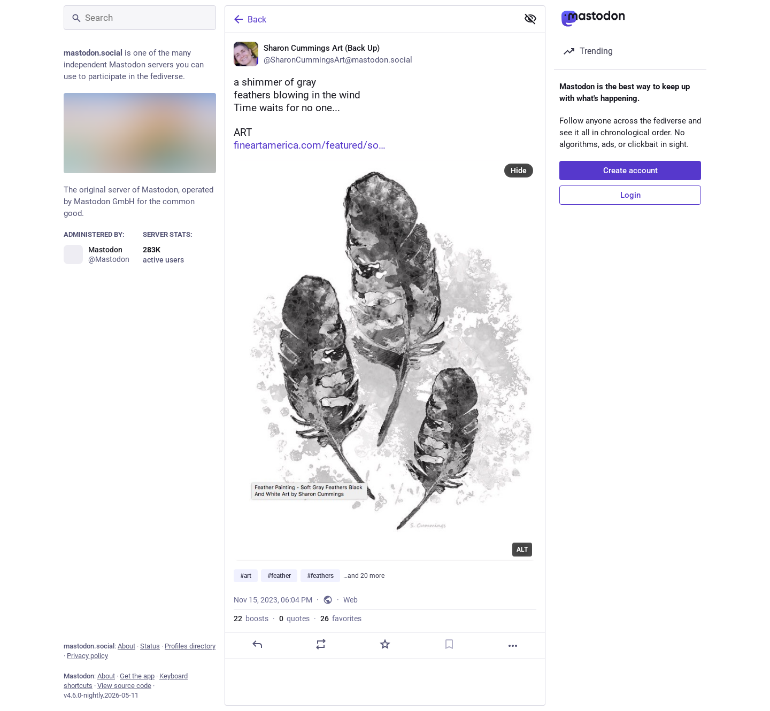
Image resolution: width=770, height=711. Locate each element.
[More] (512, 645)
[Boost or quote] (320, 644)
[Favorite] (385, 644)
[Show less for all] (530, 19)
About (126, 646)
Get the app (137, 676)
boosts (251, 618)
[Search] (140, 17)
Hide (519, 170)
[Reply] (257, 644)
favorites (340, 618)
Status (150, 646)
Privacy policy (87, 656)
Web (350, 600)
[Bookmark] (449, 644)
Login (630, 195)
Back (249, 19)
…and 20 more (363, 575)
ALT (522, 549)
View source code (124, 686)
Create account (630, 170)
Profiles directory (190, 646)
